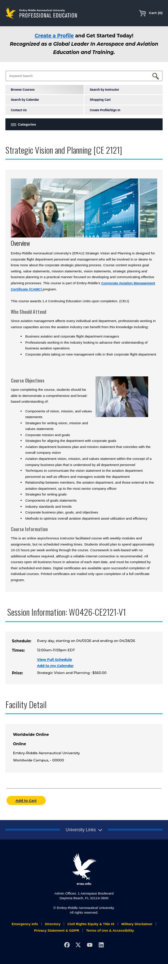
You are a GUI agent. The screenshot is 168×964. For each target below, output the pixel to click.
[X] (78, 945)
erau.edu (84, 869)
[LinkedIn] (101, 945)
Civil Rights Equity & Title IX (90, 924)
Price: (17, 673)
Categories (27, 124)
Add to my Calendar (55, 665)
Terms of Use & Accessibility (110, 930)
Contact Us (19, 110)
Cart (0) (151, 13)
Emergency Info (25, 924)
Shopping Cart (100, 99)
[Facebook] (67, 945)
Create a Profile (54, 36)
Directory (53, 924)
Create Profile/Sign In (105, 110)
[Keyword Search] (84, 76)
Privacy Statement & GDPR (56, 930)
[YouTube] (89, 945)
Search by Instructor (104, 89)
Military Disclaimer (136, 924)
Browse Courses (23, 89)
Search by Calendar (25, 99)
